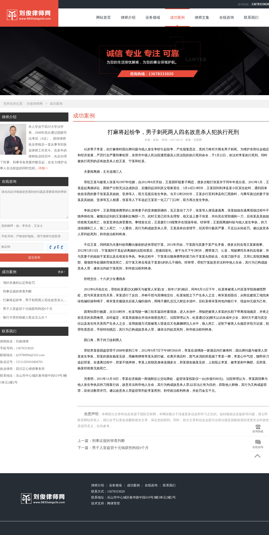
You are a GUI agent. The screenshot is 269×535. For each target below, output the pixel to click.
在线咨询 (226, 17)
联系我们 (251, 17)
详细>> (43, 168)
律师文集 (202, 17)
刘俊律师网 (35, 103)
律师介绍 (128, 17)
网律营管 (113, 503)
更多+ (61, 272)
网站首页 (103, 17)
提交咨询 (34, 257)
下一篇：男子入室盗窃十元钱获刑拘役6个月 (113, 448)
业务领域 (152, 17)
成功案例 (177, 17)
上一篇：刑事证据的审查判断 (101, 441)
